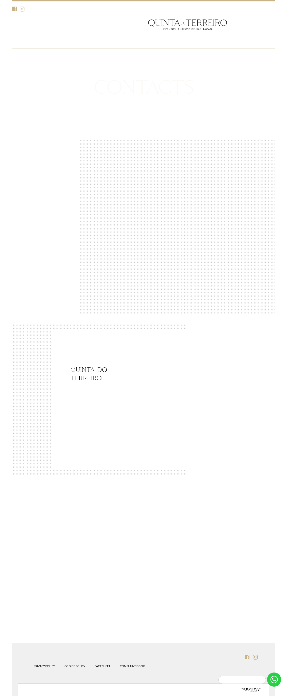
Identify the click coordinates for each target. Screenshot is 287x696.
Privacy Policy (44, 666)
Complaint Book (132, 666)
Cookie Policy (74, 666)
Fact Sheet (102, 666)
